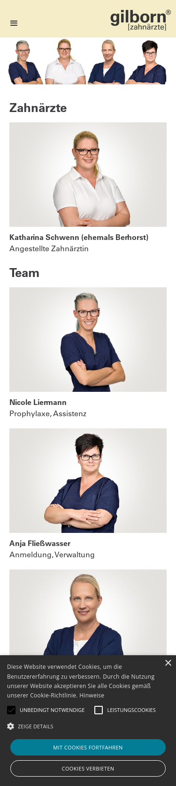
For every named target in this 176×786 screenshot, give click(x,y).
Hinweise (91, 695)
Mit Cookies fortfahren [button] (88, 747)
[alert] (88, 720)
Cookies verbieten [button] (88, 768)
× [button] (167, 663)
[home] (141, 15)
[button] (14, 23)
